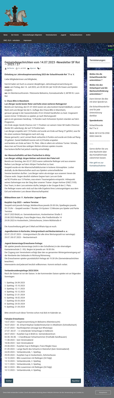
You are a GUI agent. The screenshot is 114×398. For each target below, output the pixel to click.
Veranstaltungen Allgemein (32, 35)
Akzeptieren (103, 392)
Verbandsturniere (76, 35)
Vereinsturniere (51, 35)
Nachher (76, 381)
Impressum (28, 40)
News (5, 35)
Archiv (88, 35)
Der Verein (15, 35)
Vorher (9, 381)
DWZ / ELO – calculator (12, 40)
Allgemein (33, 68)
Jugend (63, 35)
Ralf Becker (10, 68)
